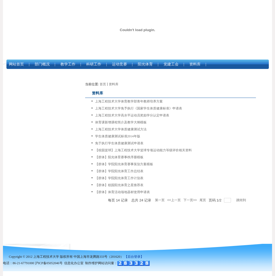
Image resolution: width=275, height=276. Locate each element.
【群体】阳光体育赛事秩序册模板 (119, 157)
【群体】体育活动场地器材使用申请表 (122, 192)
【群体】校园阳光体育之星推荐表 (119, 185)
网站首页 (16, 64)
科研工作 (93, 64)
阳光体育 (145, 64)
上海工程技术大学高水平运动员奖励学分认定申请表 (132, 115)
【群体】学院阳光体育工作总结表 (119, 171)
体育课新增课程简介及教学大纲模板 (121, 122)
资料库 (195, 64)
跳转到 (241, 200)
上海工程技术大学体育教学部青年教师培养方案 (129, 101)
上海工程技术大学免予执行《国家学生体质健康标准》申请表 (138, 108)
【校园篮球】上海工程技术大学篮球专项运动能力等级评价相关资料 (143, 150)
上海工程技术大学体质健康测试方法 (121, 129)
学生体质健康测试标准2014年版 (117, 136)
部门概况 (42, 64)
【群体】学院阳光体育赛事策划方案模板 (124, 164)
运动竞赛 (119, 64)
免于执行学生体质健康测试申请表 (119, 143)
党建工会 (171, 64)
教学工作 (67, 64)
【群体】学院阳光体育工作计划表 (119, 178)
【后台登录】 (134, 257)
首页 (103, 84)
